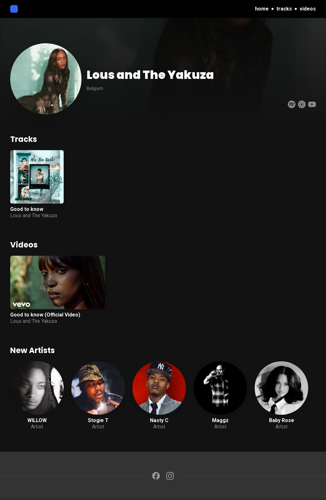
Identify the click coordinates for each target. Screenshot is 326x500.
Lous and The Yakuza (33, 215)
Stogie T (98, 420)
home (262, 9)
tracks (284, 9)
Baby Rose (281, 420)
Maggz (220, 420)
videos (308, 9)
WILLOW (37, 420)
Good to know (26, 209)
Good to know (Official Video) (45, 315)
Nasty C (159, 420)
